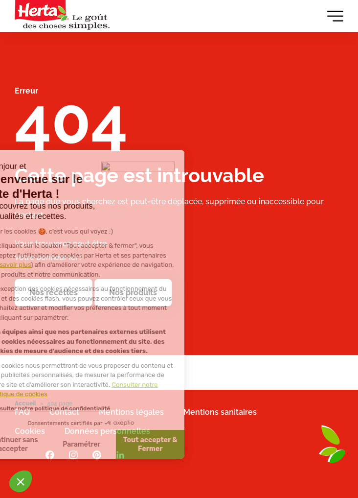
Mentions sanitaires (220, 412)
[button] (20, 481)
